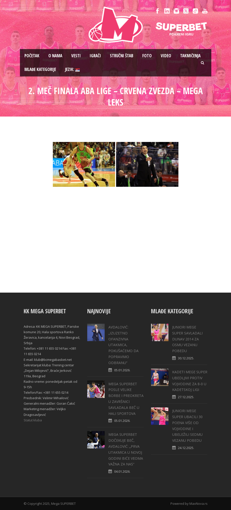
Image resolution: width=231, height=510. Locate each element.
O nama (55, 56)
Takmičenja (190, 56)
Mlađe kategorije (40, 69)
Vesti (76, 56)
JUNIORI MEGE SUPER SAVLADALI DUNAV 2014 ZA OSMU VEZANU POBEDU (187, 339)
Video (166, 56)
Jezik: (72, 69)
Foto (147, 56)
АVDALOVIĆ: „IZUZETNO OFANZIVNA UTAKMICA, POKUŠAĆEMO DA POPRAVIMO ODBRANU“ (123, 345)
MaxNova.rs (198, 503)
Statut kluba (33, 420)
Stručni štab (121, 56)
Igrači (95, 56)
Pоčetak (31, 56)
